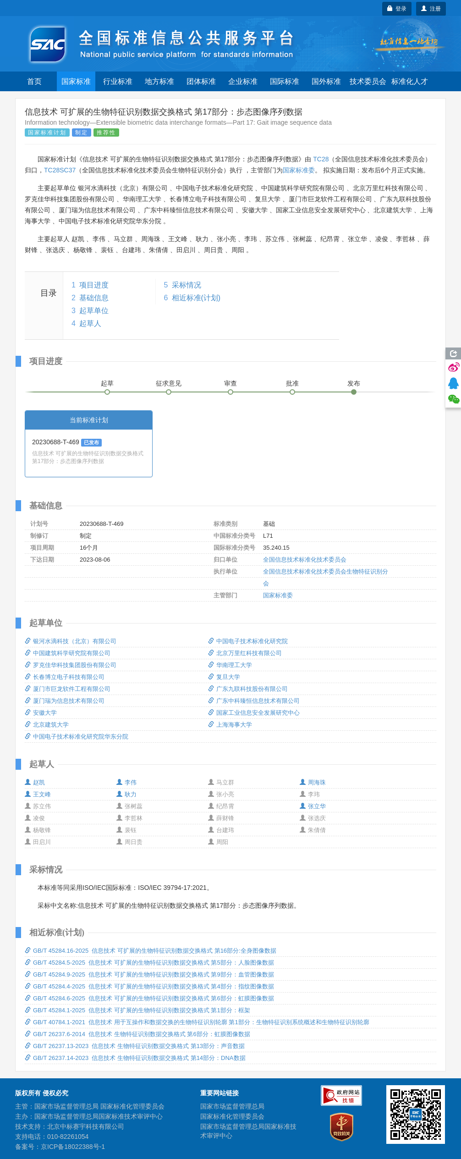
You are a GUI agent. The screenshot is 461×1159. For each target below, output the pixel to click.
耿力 (126, 794)
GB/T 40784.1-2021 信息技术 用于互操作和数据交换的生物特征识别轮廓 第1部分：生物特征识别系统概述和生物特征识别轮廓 (197, 1022)
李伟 (126, 782)
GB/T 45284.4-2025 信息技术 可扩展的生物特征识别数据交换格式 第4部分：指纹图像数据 (149, 986)
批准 (292, 383)
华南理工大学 (230, 665)
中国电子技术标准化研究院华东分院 (76, 736)
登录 (397, 9)
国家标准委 (299, 170)
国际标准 (284, 81)
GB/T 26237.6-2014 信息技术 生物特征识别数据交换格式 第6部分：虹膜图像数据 (137, 1034)
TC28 (321, 159)
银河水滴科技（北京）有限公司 (70, 641)
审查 (230, 383)
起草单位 (94, 311)
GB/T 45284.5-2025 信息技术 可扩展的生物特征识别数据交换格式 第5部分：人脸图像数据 (149, 962)
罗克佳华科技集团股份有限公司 (70, 665)
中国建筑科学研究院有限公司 (67, 653)
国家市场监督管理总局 (232, 1106)
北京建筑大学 (47, 724)
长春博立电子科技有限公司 (64, 676)
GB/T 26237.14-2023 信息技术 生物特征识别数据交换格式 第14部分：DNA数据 (135, 1057)
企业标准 (243, 81)
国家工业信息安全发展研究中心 (254, 712)
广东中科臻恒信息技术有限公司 (254, 700)
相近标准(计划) (196, 298)
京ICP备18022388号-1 (73, 1146)
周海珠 (313, 782)
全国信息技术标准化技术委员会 (304, 559)
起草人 (90, 323)
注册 (431, 9)
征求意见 (168, 383)
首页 (34, 81)
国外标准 (326, 81)
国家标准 (76, 81)
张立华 (313, 806)
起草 (107, 383)
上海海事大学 (230, 724)
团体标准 (201, 81)
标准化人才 (409, 81)
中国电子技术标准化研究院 (248, 641)
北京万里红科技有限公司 (245, 653)
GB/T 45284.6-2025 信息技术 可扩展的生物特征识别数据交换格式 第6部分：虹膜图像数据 (149, 998)
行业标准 (117, 81)
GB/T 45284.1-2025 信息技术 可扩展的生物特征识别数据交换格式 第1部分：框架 (137, 1010)
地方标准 (159, 81)
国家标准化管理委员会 (232, 1116)
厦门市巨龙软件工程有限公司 (67, 688)
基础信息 (94, 298)
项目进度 (94, 285)
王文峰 (38, 794)
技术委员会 (368, 81)
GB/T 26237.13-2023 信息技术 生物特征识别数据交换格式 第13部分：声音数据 (135, 1046)
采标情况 (186, 285)
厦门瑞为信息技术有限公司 (64, 700)
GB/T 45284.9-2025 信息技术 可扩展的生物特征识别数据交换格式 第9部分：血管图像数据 (149, 974)
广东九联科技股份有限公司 (248, 688)
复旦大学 (224, 676)
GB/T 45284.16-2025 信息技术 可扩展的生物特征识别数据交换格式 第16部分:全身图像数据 (150, 950)
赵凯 (35, 782)
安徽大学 (41, 712)
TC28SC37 (60, 170)
